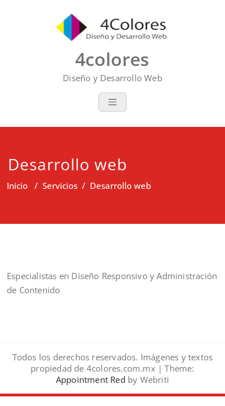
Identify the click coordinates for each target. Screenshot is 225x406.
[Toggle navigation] (112, 102)
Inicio (17, 185)
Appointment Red (91, 379)
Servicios (59, 185)
